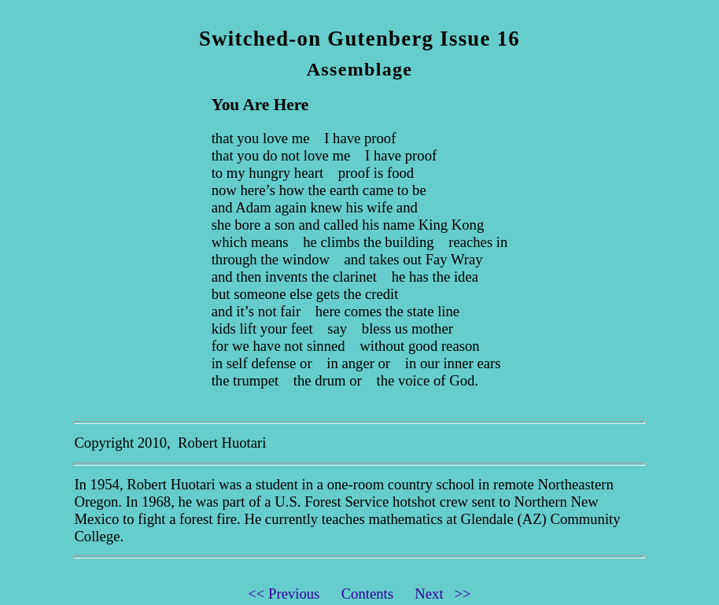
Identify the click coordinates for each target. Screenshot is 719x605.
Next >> (442, 593)
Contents (376, 593)
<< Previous (292, 593)
